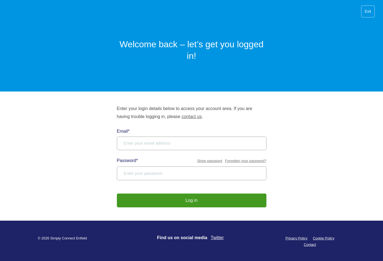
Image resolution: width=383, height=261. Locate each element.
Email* (123, 131)
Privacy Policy (297, 238)
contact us (191, 116)
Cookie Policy (324, 238)
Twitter (217, 237)
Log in (192, 200)
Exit (368, 11)
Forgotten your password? (245, 161)
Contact (310, 244)
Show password (209, 161)
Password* (127, 160)
